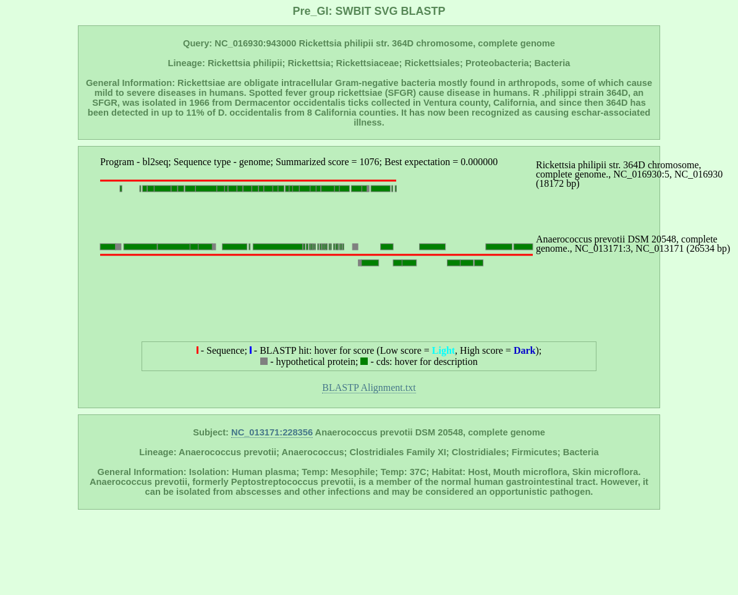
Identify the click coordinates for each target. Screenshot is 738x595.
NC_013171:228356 (272, 432)
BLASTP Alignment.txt (368, 387)
